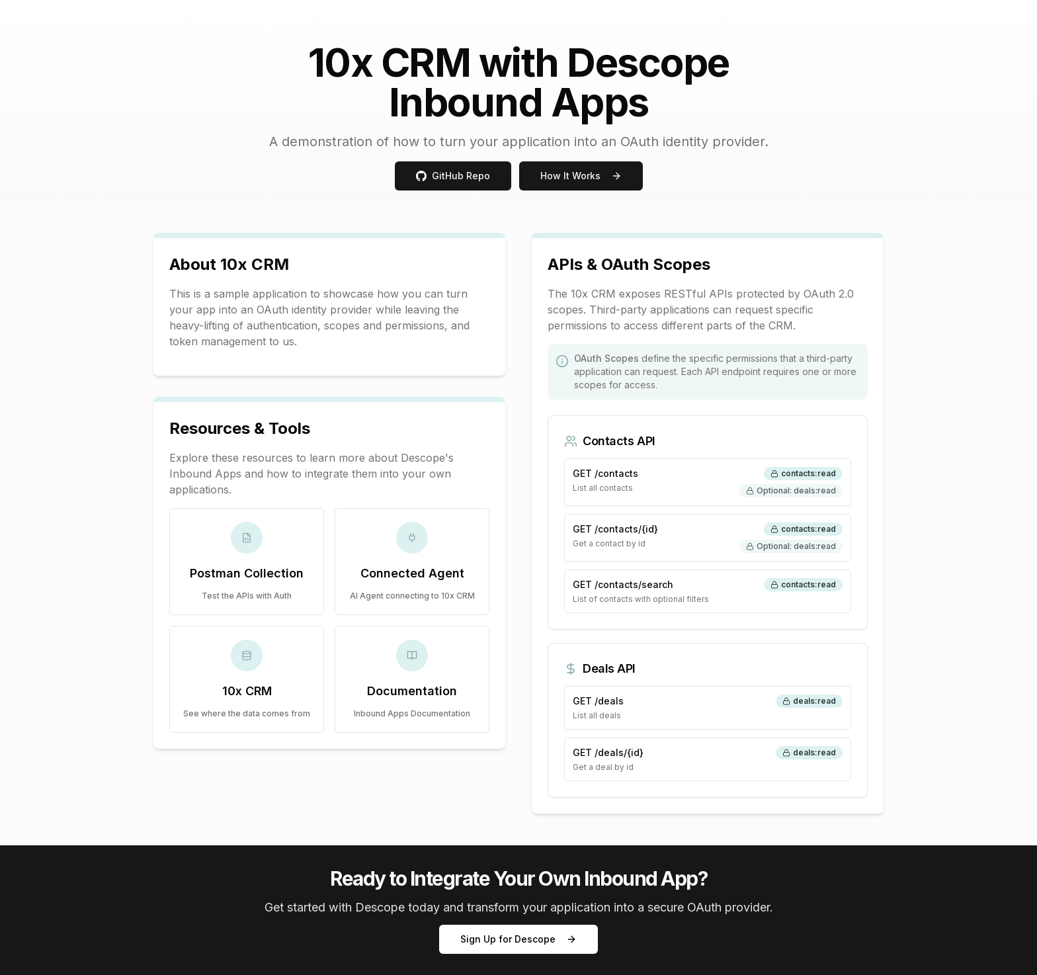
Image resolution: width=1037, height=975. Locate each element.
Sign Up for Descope (518, 939)
